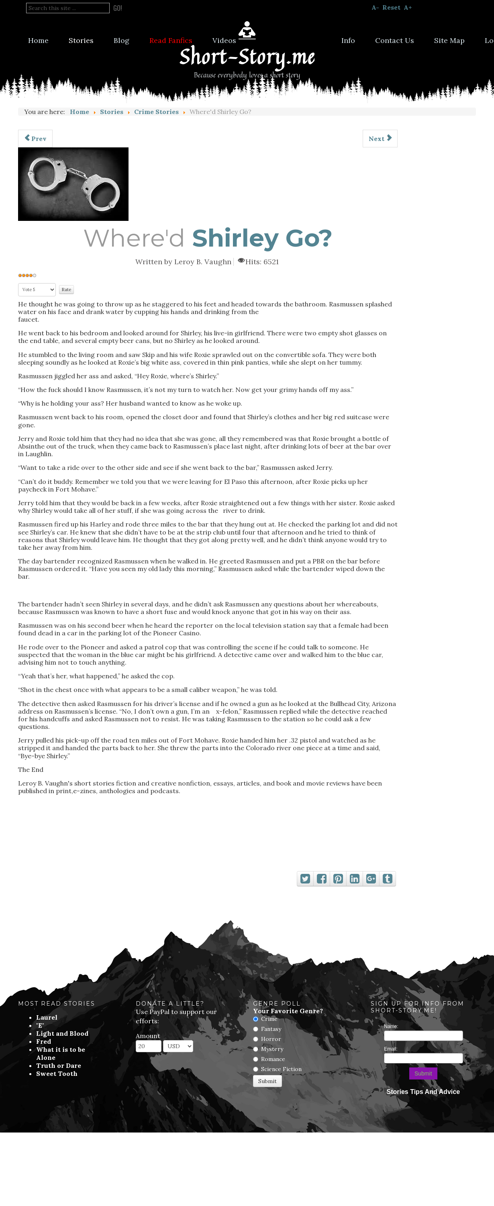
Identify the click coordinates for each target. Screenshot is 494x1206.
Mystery (272, 1049)
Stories (81, 40)
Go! (117, 8)
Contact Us (394, 40)
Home (38, 40)
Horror (271, 1039)
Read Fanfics (170, 40)
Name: (391, 1026)
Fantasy (271, 1029)
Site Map (449, 40)
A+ (408, 7)
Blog (121, 40)
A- (375, 7)
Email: (390, 1049)
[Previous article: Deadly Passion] (35, 138)
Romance (273, 1059)
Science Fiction (281, 1069)
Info (348, 40)
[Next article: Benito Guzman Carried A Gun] (380, 138)
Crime (269, 1018)
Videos (224, 40)
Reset (391, 7)
